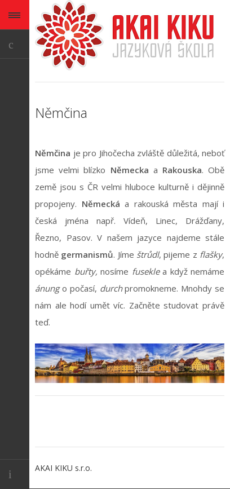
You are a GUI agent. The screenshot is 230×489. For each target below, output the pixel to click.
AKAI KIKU (124, 35)
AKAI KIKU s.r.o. (63, 467)
